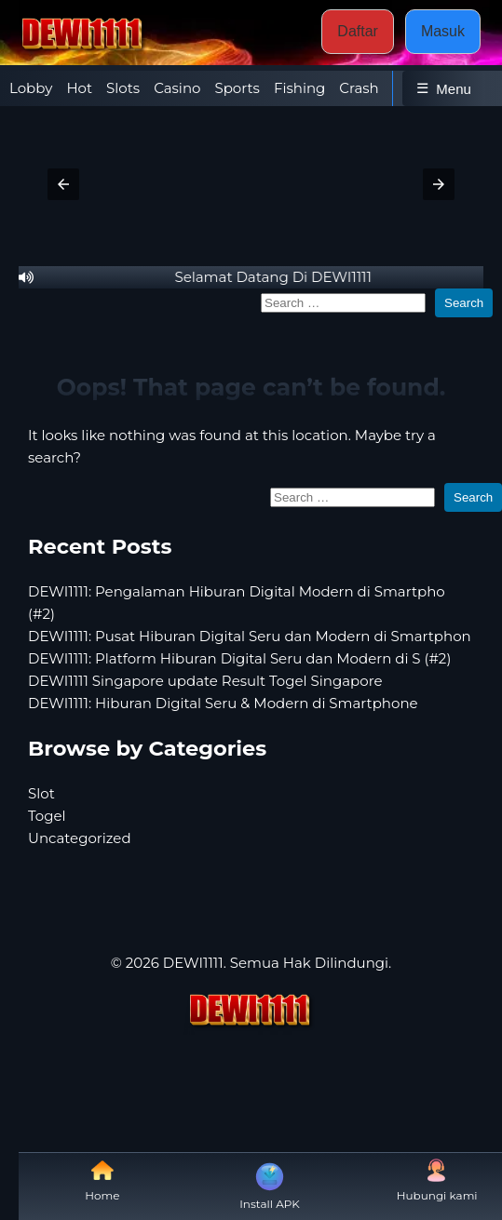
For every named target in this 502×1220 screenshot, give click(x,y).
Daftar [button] (357, 31)
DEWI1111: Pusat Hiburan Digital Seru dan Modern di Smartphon (249, 636)
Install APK (269, 1185)
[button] (63, 184)
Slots (123, 88)
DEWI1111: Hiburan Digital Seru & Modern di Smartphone (223, 703)
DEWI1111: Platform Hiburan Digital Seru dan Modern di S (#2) (239, 658)
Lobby (30, 88)
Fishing (299, 88)
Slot (41, 793)
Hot (79, 88)
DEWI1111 (193, 963)
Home (102, 1180)
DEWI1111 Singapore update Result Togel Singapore (205, 681)
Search (463, 303)
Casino (177, 88)
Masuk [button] (443, 31)
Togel (47, 816)
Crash (358, 88)
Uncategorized (79, 838)
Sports (236, 88)
